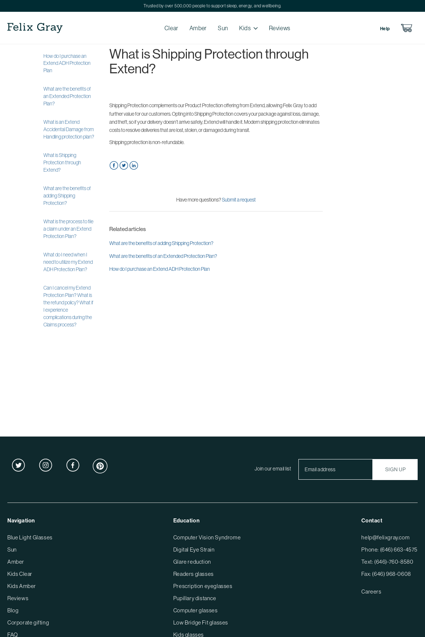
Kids (245, 28)
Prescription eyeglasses (203, 586)
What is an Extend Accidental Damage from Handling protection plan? (68, 129)
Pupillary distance (194, 598)
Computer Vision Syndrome (207, 537)
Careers (371, 591)
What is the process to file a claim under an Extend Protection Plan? (68, 228)
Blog (12, 610)
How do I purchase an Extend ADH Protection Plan (67, 63)
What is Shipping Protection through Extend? (62, 162)
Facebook (113, 165)
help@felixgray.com (385, 537)
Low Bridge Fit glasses (200, 622)
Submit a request (239, 200)
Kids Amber (21, 586)
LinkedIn (133, 165)
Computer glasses (195, 610)
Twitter (123, 165)
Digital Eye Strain (194, 549)
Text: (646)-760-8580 (387, 562)
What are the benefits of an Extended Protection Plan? (67, 96)
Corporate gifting (28, 622)
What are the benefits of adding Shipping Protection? (67, 195)
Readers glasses (193, 574)
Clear (171, 28)
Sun (223, 28)
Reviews (279, 28)
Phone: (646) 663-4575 (389, 549)
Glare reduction (192, 562)
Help (385, 28)
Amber (198, 28)
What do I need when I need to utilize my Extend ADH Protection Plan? (68, 262)
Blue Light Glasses (30, 537)
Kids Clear (19, 574)
